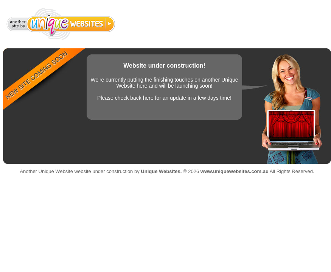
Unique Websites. (161, 171)
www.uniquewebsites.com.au (234, 171)
